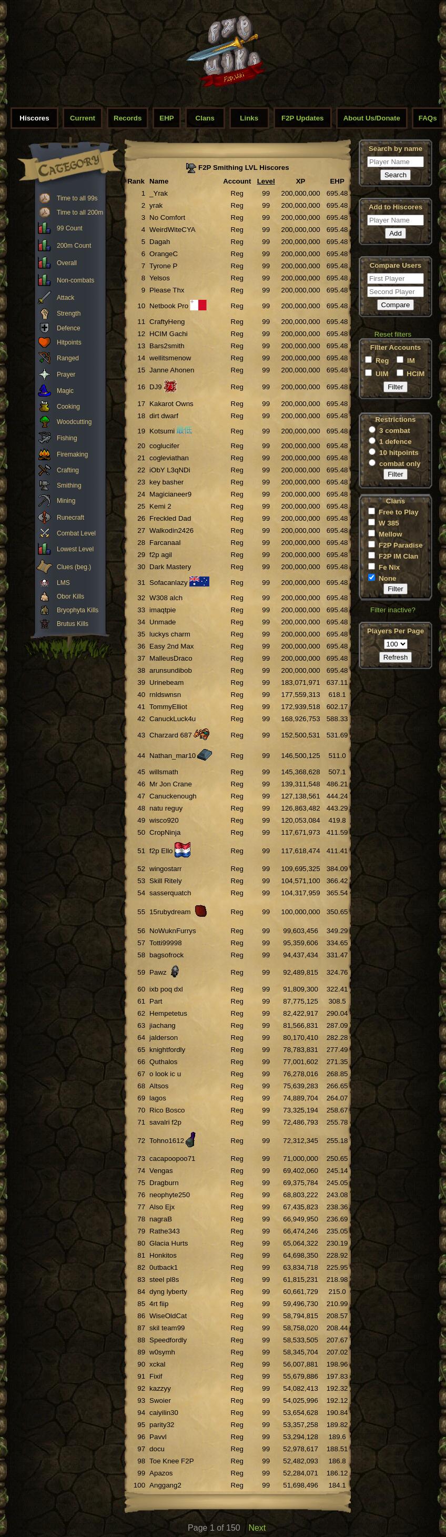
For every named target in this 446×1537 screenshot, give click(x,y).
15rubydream (170, 912)
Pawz (158, 972)
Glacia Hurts (168, 1243)
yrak (156, 205)
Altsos (158, 1086)
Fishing (67, 438)
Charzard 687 (170, 735)
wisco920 (164, 820)
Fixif (155, 1376)
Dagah (159, 242)
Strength (68, 313)
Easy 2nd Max (171, 646)
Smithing (69, 485)
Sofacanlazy (168, 583)
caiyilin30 (163, 1413)
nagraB (160, 1219)
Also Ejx (162, 1207)
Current (82, 118)
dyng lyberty (168, 1292)
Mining (66, 500)
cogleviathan (169, 458)
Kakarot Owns (171, 404)
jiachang (162, 1025)
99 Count (70, 228)
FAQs (428, 118)
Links (249, 118)
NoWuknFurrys (172, 931)
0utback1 (163, 1267)
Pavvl (158, 1437)
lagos (157, 1098)
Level (266, 181)
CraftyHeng (167, 322)
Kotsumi (162, 431)
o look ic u (165, 1074)
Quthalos (163, 1062)
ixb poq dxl (166, 989)
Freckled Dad (170, 518)
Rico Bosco (167, 1110)
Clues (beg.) (74, 567)
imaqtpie (162, 610)
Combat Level (76, 533)
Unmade (162, 622)
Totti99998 (165, 943)
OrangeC (163, 254)
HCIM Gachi (168, 334)
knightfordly (167, 1050)
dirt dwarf (163, 416)
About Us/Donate (371, 118)
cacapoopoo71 (172, 1158)
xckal (157, 1364)
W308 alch (166, 598)
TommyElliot (168, 707)
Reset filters (392, 334)
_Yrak (158, 193)
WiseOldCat (168, 1316)
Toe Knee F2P (171, 1461)
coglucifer (164, 446)
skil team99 (167, 1328)
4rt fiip (158, 1304)
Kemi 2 (160, 506)
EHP (166, 118)
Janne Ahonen (171, 370)
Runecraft (70, 517)
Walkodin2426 (171, 530)
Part (155, 1001)
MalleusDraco (170, 658)
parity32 (161, 1425)
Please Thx (166, 290)
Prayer (66, 374)
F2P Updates (302, 118)
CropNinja (164, 832)
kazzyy (160, 1388)
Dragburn (164, 1183)
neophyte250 (169, 1195)
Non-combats (75, 280)
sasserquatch (170, 893)
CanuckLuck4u (172, 719)
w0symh (162, 1352)
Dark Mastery (170, 567)
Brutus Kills (72, 624)
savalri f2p (165, 1122)
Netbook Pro (168, 306)
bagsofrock (166, 955)
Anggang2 (165, 1485)
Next (257, 1527)
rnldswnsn (165, 695)
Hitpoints (69, 342)
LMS (63, 583)
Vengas (161, 1171)
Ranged (68, 358)
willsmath (163, 772)
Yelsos (159, 278)
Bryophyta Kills (77, 610)
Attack (65, 297)
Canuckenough (173, 796)
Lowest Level (75, 549)
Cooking (68, 406)
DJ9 (155, 387)
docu (157, 1449)
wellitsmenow (170, 358)
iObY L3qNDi (169, 470)
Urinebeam (166, 682)
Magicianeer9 (170, 494)
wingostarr (165, 869)
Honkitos (163, 1255)
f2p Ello (161, 851)
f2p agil (160, 555)
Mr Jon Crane (170, 784)
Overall (67, 263)
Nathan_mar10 (172, 756)
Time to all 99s (77, 198)
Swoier (160, 1400)
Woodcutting (74, 422)
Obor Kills (70, 596)
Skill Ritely (165, 881)
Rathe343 (164, 1231)
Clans (205, 118)
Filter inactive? (392, 610)
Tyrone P (163, 266)
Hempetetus (168, 1013)
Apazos (161, 1473)
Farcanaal (164, 543)
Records (127, 118)
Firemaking (72, 454)
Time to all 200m (80, 212)
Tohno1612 (166, 1141)
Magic (65, 391)
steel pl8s (164, 1279)
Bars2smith (167, 346)
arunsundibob (170, 670)
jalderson (163, 1037)
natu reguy (166, 808)
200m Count (74, 245)
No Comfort (167, 217)
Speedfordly (168, 1340)
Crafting (68, 470)
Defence (68, 328)
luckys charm (169, 634)
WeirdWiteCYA (172, 230)
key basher (166, 482)
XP (301, 181)
